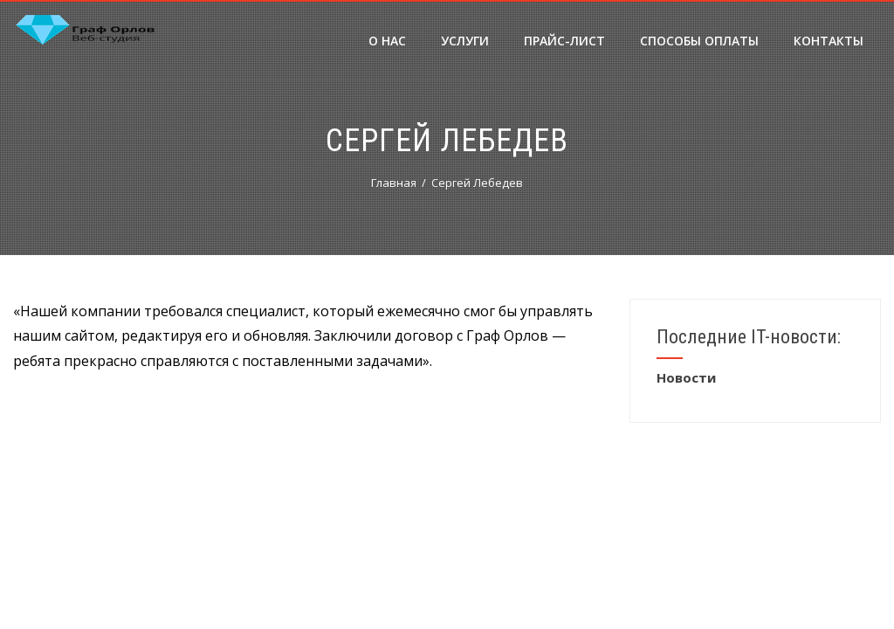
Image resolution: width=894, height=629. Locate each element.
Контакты (828, 40)
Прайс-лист (564, 40)
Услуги (465, 40)
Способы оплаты (699, 40)
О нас (387, 40)
